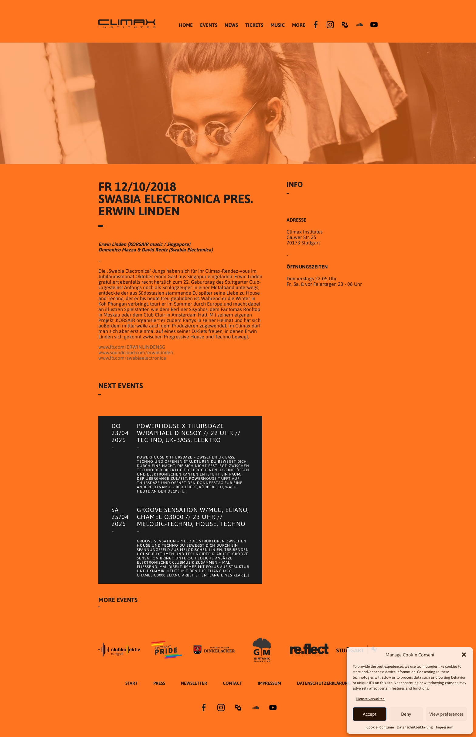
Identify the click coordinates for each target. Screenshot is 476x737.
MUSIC (277, 25)
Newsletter (194, 683)
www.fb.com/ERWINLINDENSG (131, 347)
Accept (369, 714)
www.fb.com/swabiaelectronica (132, 358)
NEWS (231, 25)
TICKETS (254, 25)
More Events (118, 599)
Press (159, 683)
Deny (406, 714)
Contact (232, 683)
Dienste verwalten (370, 699)
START (131, 683)
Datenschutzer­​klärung (415, 727)
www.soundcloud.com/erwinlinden (135, 352)
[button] (464, 655)
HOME (186, 25)
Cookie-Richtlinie (380, 727)
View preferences (446, 714)
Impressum (444, 727)
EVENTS (208, 25)
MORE (298, 25)
